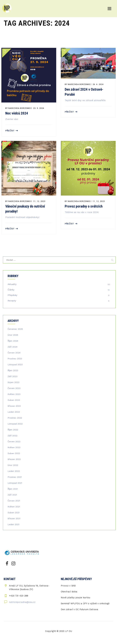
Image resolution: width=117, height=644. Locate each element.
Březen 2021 (14, 518)
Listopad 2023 (15, 364)
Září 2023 (12, 376)
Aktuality (12, 284)
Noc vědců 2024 (16, 113)
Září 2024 (12, 347)
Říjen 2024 (13, 341)
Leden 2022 (14, 471)
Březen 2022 (14, 459)
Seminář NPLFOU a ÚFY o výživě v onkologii (85, 603)
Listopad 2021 (15, 483)
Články (11, 289)
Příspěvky (12, 295)
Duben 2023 (14, 400)
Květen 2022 (14, 447)
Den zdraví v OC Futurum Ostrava (79, 609)
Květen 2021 (14, 506)
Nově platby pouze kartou (75, 597)
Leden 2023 (14, 412)
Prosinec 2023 (15, 358)
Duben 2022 (14, 453)
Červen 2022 (14, 441)
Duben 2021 (14, 512)
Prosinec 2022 (15, 418)
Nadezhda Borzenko (19, 108)
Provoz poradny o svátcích (84, 206)
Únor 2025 (13, 335)
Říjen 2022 (13, 429)
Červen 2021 (14, 500)
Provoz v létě (68, 585)
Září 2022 (12, 435)
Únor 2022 (13, 465)
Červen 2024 (14, 352)
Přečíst (9, 130)
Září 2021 (12, 495)
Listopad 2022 (15, 424)
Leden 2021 (13, 524)
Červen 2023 (14, 388)
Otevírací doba (69, 591)
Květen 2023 (14, 394)
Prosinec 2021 (15, 477)
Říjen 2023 (13, 370)
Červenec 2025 (15, 329)
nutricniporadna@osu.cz (22, 602)
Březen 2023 (14, 406)
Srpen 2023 (13, 382)
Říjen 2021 (13, 489)
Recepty (12, 300)
